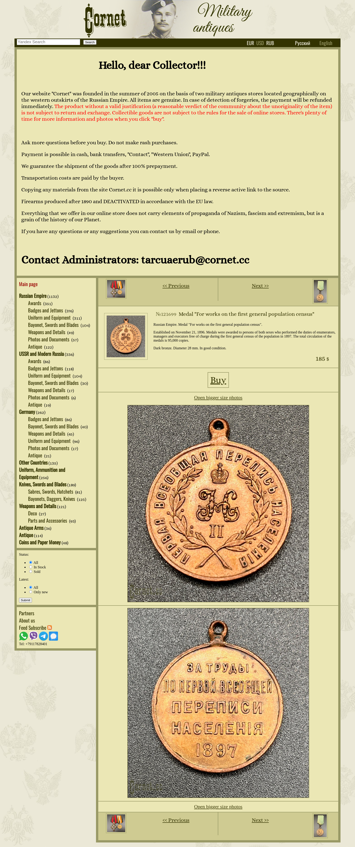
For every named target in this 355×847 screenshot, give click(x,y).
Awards (35, 302)
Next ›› (260, 285)
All (33, 563)
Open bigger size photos (218, 397)
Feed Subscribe (35, 627)
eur (250, 42)
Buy (218, 380)
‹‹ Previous (176, 285)
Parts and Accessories (48, 520)
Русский (302, 42)
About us (27, 620)
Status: (24, 554)
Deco (33, 513)
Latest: (24, 579)
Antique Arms (31, 527)
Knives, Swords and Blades (42, 484)
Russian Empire (32, 295)
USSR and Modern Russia (41, 353)
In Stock (37, 567)
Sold (34, 572)
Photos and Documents (49, 339)
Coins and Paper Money (40, 542)
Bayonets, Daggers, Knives (52, 498)
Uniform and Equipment (50, 317)
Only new (38, 592)
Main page (28, 283)
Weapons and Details (47, 331)
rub (270, 42)
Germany (27, 411)
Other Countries (33, 462)
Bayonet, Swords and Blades (54, 324)
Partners (26, 613)
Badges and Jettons (46, 310)
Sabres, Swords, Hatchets (51, 491)
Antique (35, 346)
